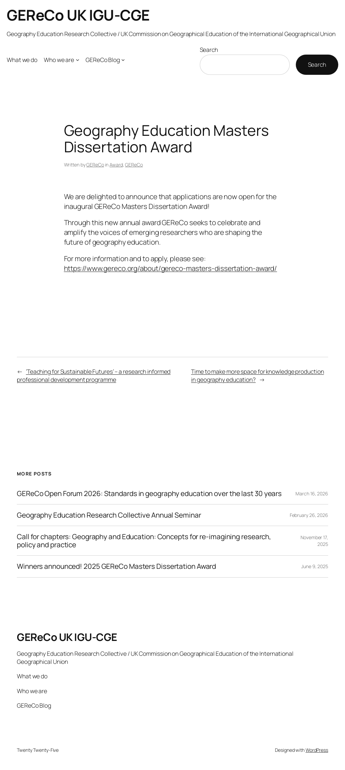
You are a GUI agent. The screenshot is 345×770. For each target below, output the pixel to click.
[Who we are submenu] (77, 59)
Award (116, 164)
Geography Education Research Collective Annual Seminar (109, 515)
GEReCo (95, 164)
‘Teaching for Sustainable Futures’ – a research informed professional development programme (93, 375)
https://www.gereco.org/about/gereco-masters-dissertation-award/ (170, 268)
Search (209, 49)
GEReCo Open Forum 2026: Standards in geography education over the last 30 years (149, 493)
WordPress (317, 750)
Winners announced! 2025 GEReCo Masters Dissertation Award (116, 566)
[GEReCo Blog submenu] (123, 59)
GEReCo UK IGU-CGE (78, 15)
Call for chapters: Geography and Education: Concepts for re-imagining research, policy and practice (144, 541)
